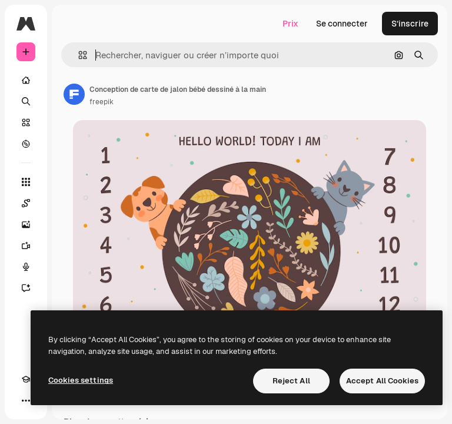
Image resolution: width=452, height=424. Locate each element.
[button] (78, 55)
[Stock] (25, 122)
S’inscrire (409, 23)
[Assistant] (25, 288)
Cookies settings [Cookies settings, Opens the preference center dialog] (80, 380)
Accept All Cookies (382, 381)
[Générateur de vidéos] (25, 245)
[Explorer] (25, 143)
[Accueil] (25, 80)
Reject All (291, 381)
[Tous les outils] (25, 182)
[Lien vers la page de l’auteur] (74, 94)
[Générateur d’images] (25, 224)
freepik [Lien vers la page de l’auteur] (101, 102)
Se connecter (342, 23)
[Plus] (25, 400)
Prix (290, 23)
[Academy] (25, 379)
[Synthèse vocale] (25, 266)
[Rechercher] (25, 101)
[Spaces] (25, 203)
